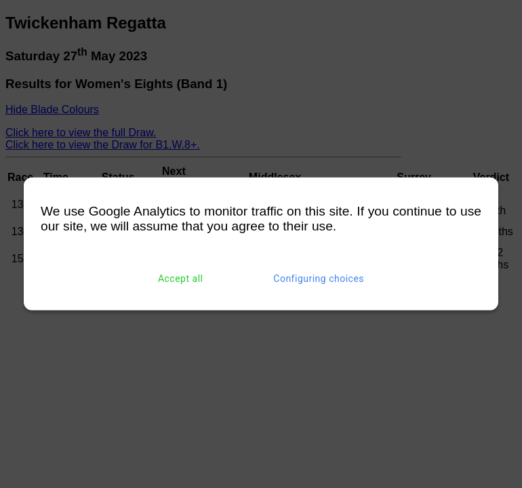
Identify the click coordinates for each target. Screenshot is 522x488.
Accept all (181, 278)
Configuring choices (318, 278)
